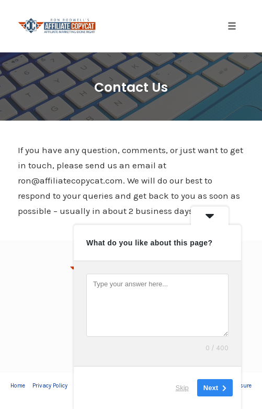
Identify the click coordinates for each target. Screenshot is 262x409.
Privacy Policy (49, 385)
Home (17, 385)
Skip (182, 388)
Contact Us (131, 87)
